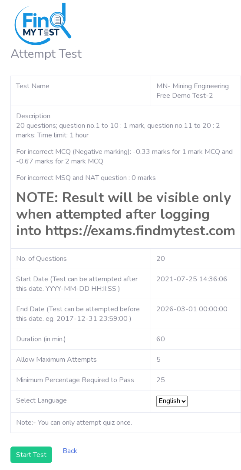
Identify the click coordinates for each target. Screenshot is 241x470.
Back (70, 451)
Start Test (31, 455)
